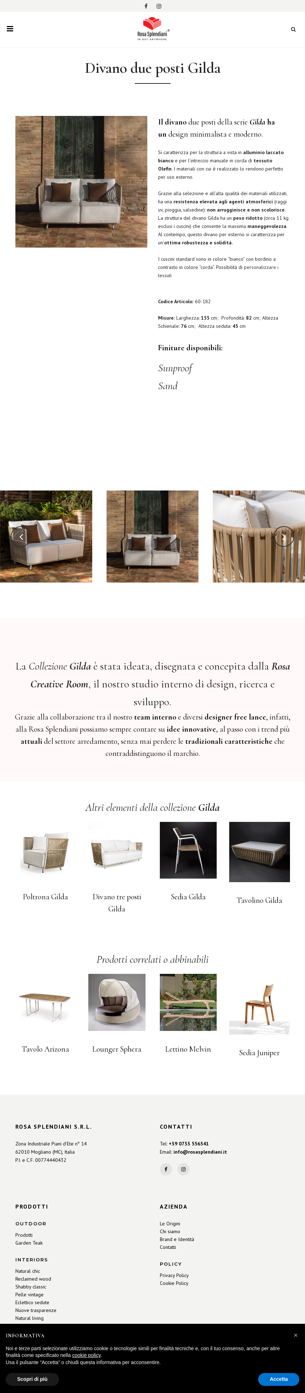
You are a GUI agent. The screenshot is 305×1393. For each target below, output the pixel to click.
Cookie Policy (174, 1283)
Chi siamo (170, 1231)
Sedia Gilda (188, 897)
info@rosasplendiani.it (200, 1152)
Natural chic (27, 1271)
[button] (295, 1335)
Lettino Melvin (188, 1049)
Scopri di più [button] (32, 1379)
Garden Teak (29, 1243)
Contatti (168, 1247)
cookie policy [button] (86, 1355)
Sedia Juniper (259, 1053)
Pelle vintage (29, 1294)
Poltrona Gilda (45, 897)
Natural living (29, 1318)
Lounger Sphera (116, 1049)
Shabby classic (30, 1286)
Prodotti (24, 1235)
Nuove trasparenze (35, 1310)
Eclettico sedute (32, 1302)
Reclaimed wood (33, 1279)
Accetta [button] (279, 1379)
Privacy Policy (174, 1275)
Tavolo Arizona (45, 1049)
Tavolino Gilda (259, 901)
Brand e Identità (177, 1239)
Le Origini (170, 1223)
